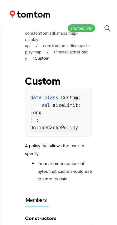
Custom (69, 98)
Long (35, 113)
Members (36, 200)
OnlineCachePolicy (56, 55)
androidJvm (81, 28)
